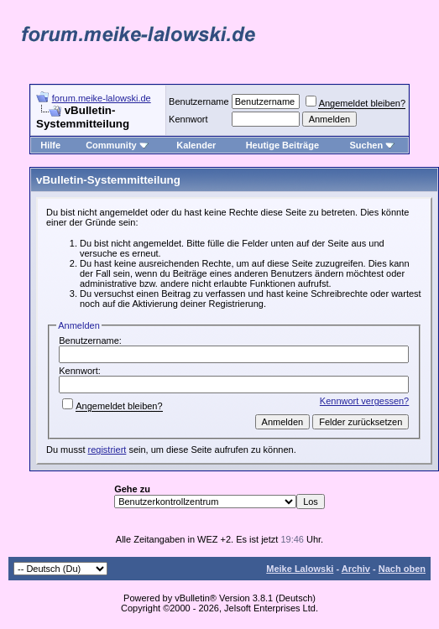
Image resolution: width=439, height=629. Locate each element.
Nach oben (402, 569)
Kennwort (188, 119)
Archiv (356, 569)
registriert (107, 449)
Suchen (372, 145)
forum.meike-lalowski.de (101, 98)
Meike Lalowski (299, 569)
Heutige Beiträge (282, 145)
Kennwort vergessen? (364, 401)
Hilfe (50, 145)
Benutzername (199, 101)
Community (117, 145)
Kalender (196, 145)
